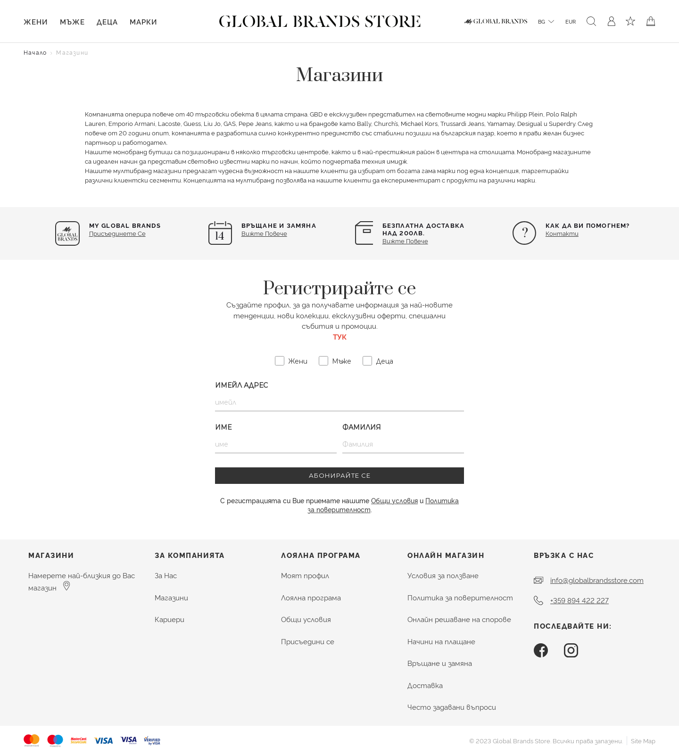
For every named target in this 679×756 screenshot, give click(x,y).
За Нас (166, 575)
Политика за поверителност (460, 597)
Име (223, 427)
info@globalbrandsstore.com (597, 580)
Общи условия (394, 500)
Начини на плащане (441, 641)
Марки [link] (143, 21)
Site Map (643, 740)
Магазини (171, 597)
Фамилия (361, 427)
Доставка (425, 685)
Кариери (169, 619)
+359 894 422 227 (579, 600)
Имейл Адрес (241, 385)
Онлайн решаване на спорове (459, 619)
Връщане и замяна (439, 663)
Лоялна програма (311, 597)
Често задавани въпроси (451, 707)
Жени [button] (36, 21)
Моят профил (305, 575)
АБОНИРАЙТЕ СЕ (340, 475)
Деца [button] (107, 21)
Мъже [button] (72, 21)
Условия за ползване (443, 575)
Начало (35, 52)
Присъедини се (307, 641)
